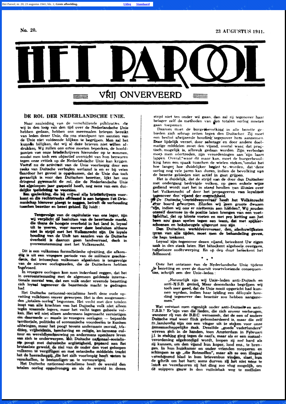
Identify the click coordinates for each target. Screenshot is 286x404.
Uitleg (127, 4)
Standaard (143, 4)
